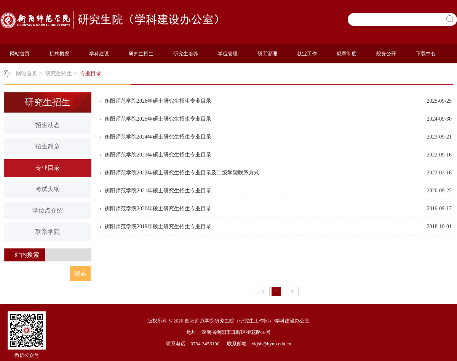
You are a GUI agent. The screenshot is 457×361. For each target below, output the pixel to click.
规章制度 (346, 53)
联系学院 (47, 232)
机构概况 (59, 53)
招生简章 (47, 146)
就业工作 (307, 53)
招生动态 (47, 125)
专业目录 (90, 73)
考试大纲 (47, 189)
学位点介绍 (47, 210)
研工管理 (267, 53)
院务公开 (386, 53)
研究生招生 (141, 53)
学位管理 (228, 53)
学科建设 (99, 53)
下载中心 (426, 53)
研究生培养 (185, 53)
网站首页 (20, 53)
